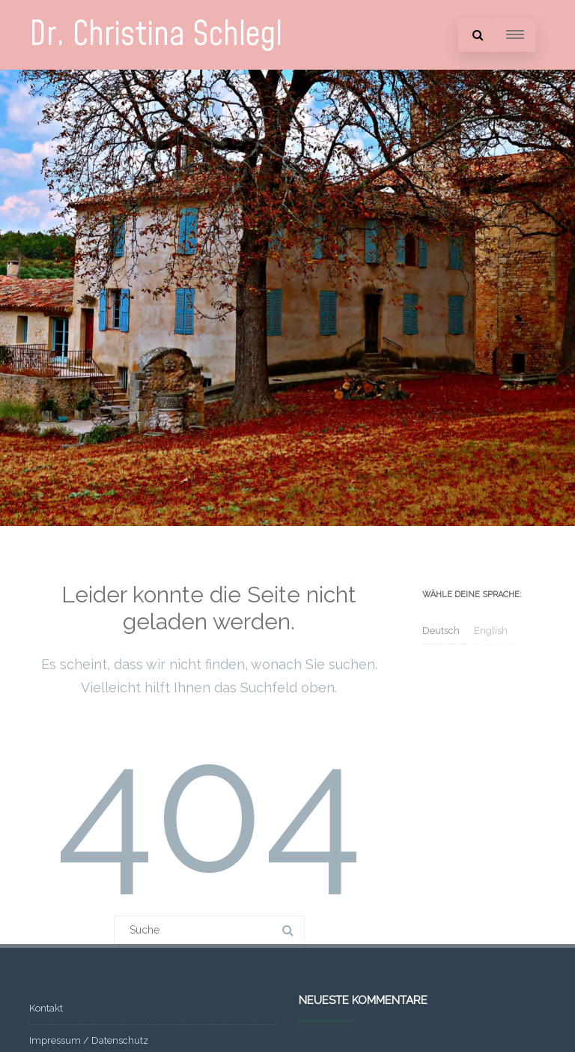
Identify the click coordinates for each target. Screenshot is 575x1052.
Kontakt (46, 1008)
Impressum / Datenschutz (88, 1040)
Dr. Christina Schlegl (155, 34)
